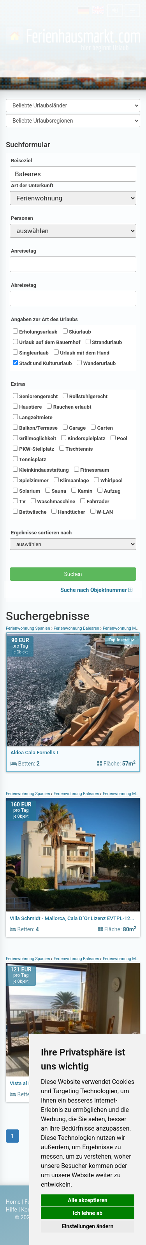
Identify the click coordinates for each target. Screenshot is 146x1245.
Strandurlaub (104, 342)
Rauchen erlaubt (69, 407)
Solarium (26, 491)
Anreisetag (23, 251)
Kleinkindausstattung (41, 470)
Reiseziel (21, 160)
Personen (22, 218)
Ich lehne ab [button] (87, 1213)
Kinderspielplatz (83, 438)
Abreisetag (23, 285)
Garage (74, 428)
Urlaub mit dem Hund (81, 352)
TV (19, 501)
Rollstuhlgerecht (85, 396)
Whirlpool (108, 480)
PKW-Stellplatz (33, 449)
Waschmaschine (53, 501)
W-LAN (101, 512)
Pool (119, 438)
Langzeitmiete (33, 417)
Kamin (81, 491)
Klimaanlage (71, 480)
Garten (102, 428)
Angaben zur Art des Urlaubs (44, 319)
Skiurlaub (77, 331)
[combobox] (73, 174)
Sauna (55, 491)
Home (13, 1202)
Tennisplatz (29, 459)
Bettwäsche (29, 512)
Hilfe (11, 1209)
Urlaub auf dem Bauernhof (47, 342)
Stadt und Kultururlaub (42, 363)
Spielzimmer (31, 480)
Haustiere (27, 407)
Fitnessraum (91, 470)
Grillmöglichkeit (34, 438)
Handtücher (68, 512)
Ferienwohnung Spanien (28, 628)
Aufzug (108, 491)
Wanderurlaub (96, 363)
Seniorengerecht (35, 396)
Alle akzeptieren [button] (87, 1200)
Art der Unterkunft (32, 185)
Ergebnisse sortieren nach (41, 533)
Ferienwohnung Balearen (76, 628)
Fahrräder (94, 501)
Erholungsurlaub (35, 331)
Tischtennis (76, 449)
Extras (18, 384)
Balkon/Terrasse (35, 428)
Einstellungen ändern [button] (88, 1226)
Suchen (73, 574)
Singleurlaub (31, 352)
